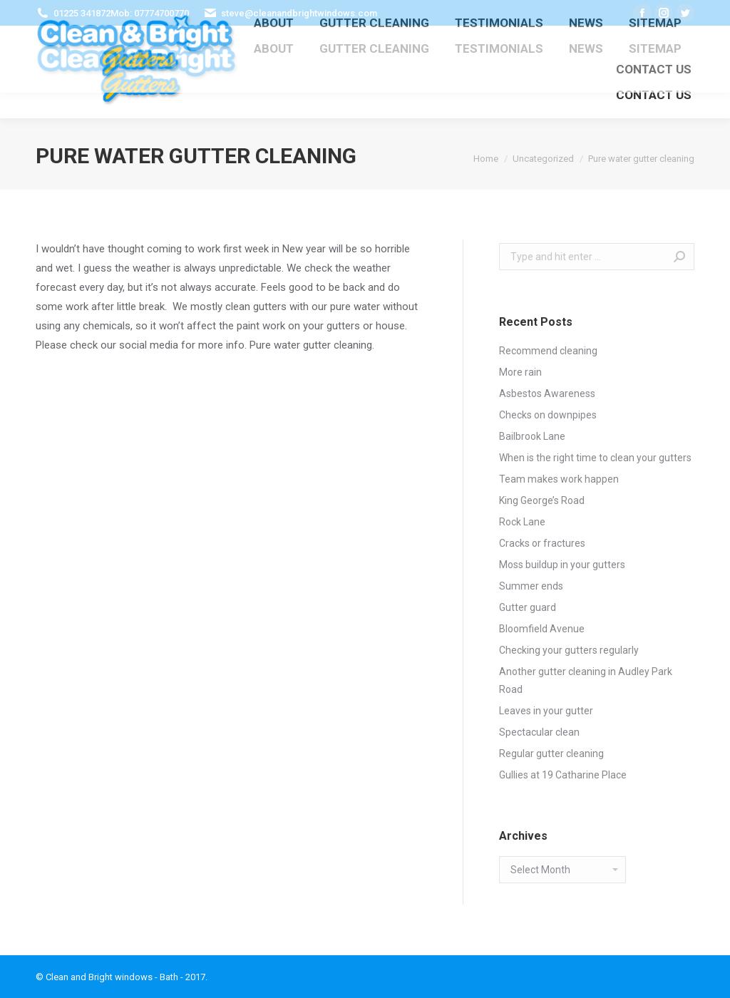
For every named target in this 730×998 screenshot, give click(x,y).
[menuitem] (274, 48)
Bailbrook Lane (532, 436)
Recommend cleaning (548, 350)
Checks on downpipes (548, 415)
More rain (520, 372)
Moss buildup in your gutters (562, 564)
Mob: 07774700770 (149, 13)
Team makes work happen (559, 479)
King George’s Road (542, 500)
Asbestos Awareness (547, 393)
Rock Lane (522, 522)
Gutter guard (527, 607)
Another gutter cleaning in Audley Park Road (585, 680)
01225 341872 (81, 13)
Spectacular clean (539, 732)
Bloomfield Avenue (542, 628)
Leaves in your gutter (546, 710)
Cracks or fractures (542, 543)
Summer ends (531, 586)
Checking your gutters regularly (569, 650)
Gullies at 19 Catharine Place (563, 775)
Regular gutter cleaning (551, 753)
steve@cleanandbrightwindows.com (299, 13)
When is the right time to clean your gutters (595, 457)
